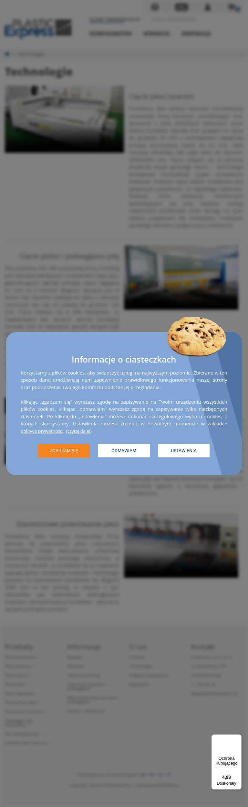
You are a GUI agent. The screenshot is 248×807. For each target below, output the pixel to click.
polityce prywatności (44, 430)
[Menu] (238, 738)
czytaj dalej (83, 430)
